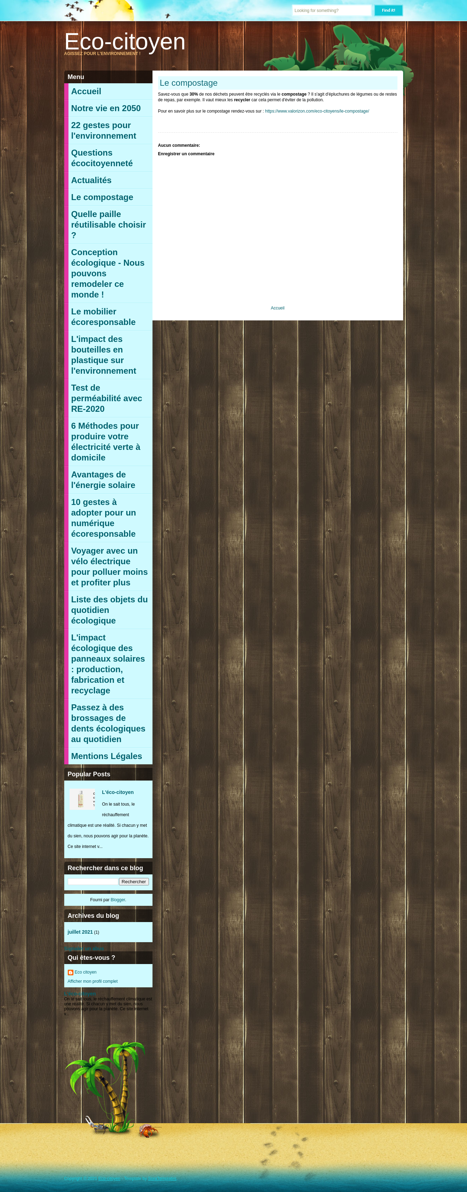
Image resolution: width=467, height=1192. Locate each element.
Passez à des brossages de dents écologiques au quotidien (108, 723)
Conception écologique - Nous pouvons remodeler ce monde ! (108, 273)
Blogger (117, 899)
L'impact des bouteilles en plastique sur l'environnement (103, 354)
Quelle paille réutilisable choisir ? (108, 224)
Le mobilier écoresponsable (103, 317)
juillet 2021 (80, 932)
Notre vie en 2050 (106, 108)
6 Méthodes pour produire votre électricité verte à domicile (105, 441)
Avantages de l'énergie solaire (103, 480)
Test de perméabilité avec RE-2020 (106, 398)
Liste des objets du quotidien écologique (109, 610)
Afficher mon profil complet (93, 981)
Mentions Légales (106, 756)
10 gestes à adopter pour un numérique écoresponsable (103, 517)
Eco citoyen (86, 972)
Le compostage (102, 197)
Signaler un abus (84, 948)
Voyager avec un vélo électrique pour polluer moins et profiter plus (109, 566)
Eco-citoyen (125, 41)
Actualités (91, 180)
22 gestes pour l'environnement (103, 130)
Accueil (86, 91)
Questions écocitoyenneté (102, 158)
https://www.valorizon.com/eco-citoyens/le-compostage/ (317, 111)
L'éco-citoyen (118, 792)
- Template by (148, 1178)
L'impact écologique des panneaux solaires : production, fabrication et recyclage (108, 664)
